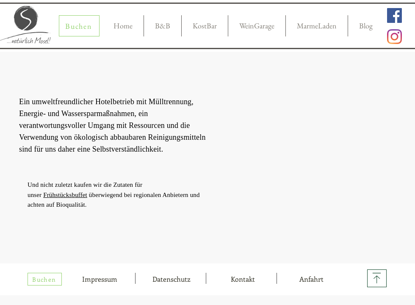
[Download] (377, 278)
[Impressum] (99, 279)
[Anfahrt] (311, 279)
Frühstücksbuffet (65, 194)
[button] (243, 279)
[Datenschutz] (171, 279)
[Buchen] (79, 25)
